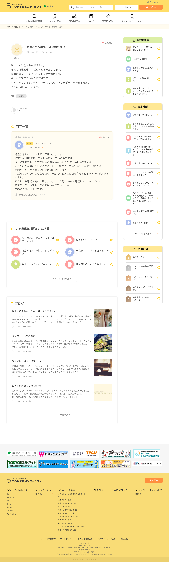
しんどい (21, 96)
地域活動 (10, 510)
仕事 (8, 497)
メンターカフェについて (132, 17)
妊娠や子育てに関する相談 (68, 513)
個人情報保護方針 (85, 541)
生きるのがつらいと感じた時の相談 (71, 530)
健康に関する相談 (65, 510)
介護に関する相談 (65, 523)
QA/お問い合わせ (48, 541)
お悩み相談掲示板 (34, 17)
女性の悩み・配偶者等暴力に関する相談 (72, 498)
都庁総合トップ (155, 2)
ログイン (126, 7)
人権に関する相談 (65, 503)
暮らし (9, 507)
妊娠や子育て (11, 500)
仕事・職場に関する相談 (67, 506)
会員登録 (151, 7)
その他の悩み (11, 517)
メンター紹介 (55, 17)
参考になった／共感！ (29, 195)
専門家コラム (108, 17)
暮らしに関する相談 (66, 526)
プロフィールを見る (34, 147)
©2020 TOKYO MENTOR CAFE (84, 562)
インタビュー (39, 497)
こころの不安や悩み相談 (67, 533)
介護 (8, 504)
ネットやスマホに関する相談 (69, 519)
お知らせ (138, 497)
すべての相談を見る (62, 278)
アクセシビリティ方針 (106, 541)
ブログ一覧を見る (62, 417)
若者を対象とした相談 (67, 516)
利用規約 (124, 541)
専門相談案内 (74, 17)
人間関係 (10, 514)
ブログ (91, 17)
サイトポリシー (66, 541)
